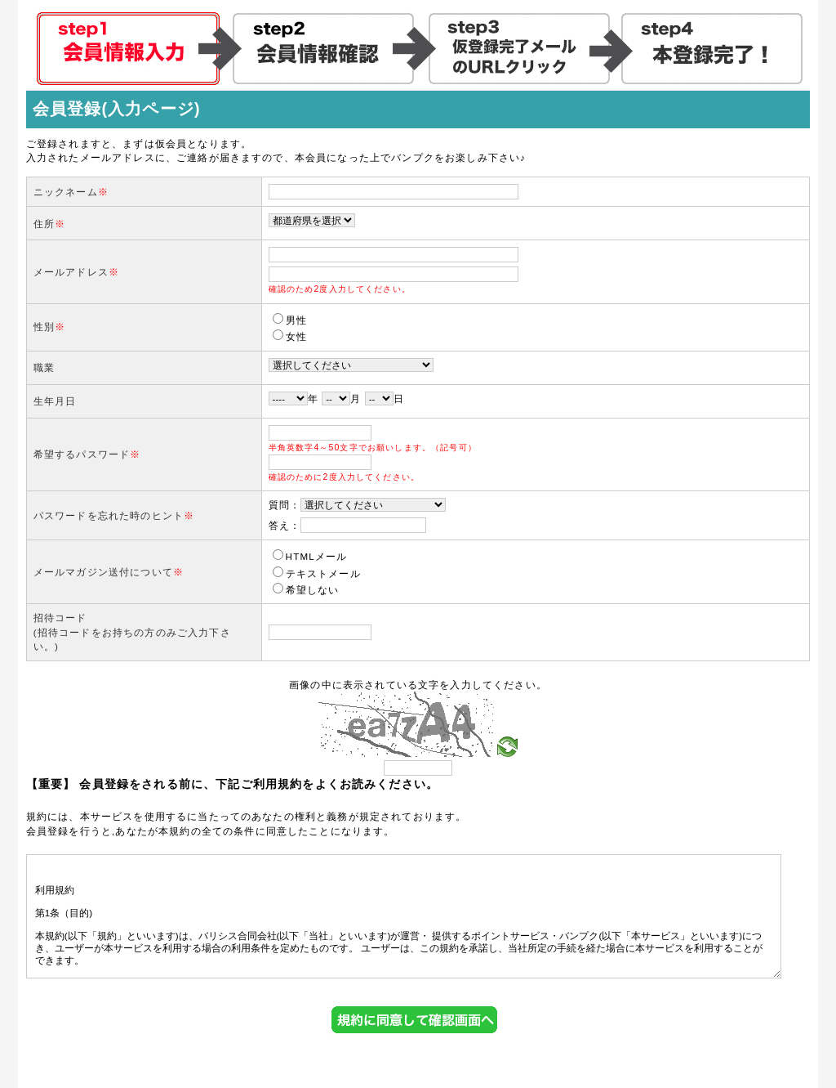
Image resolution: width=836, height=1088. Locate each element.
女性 (290, 336)
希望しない (306, 589)
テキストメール (317, 573)
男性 (290, 320)
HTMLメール (310, 556)
